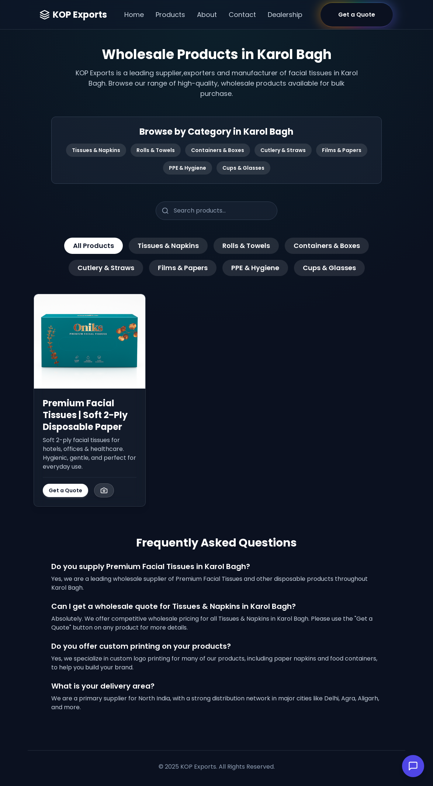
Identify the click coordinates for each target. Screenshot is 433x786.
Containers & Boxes (217, 150)
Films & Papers (341, 150)
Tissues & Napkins (96, 150)
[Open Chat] (413, 766)
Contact (242, 14)
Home (134, 14)
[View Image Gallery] (104, 490)
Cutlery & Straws (283, 150)
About (207, 14)
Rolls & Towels (155, 150)
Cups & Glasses (243, 168)
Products (170, 14)
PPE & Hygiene (187, 168)
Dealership (285, 14)
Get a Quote (65, 490)
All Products (93, 245)
